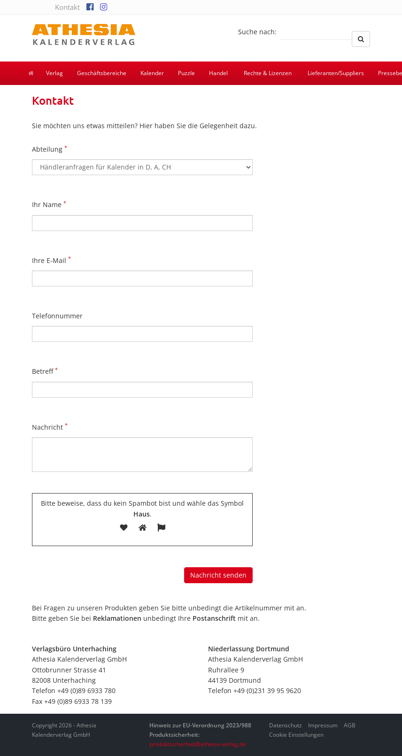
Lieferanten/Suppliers (336, 73)
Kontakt (67, 7)
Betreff (45, 371)
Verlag (54, 73)
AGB (350, 725)
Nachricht (50, 426)
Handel (218, 73)
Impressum (323, 725)
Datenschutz (285, 725)
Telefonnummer (57, 315)
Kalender (152, 73)
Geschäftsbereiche (101, 73)
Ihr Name (49, 204)
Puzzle (186, 73)
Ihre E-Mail (51, 259)
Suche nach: (257, 31)
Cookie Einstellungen (296, 735)
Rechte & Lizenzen (268, 73)
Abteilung (49, 149)
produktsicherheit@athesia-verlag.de (197, 744)
